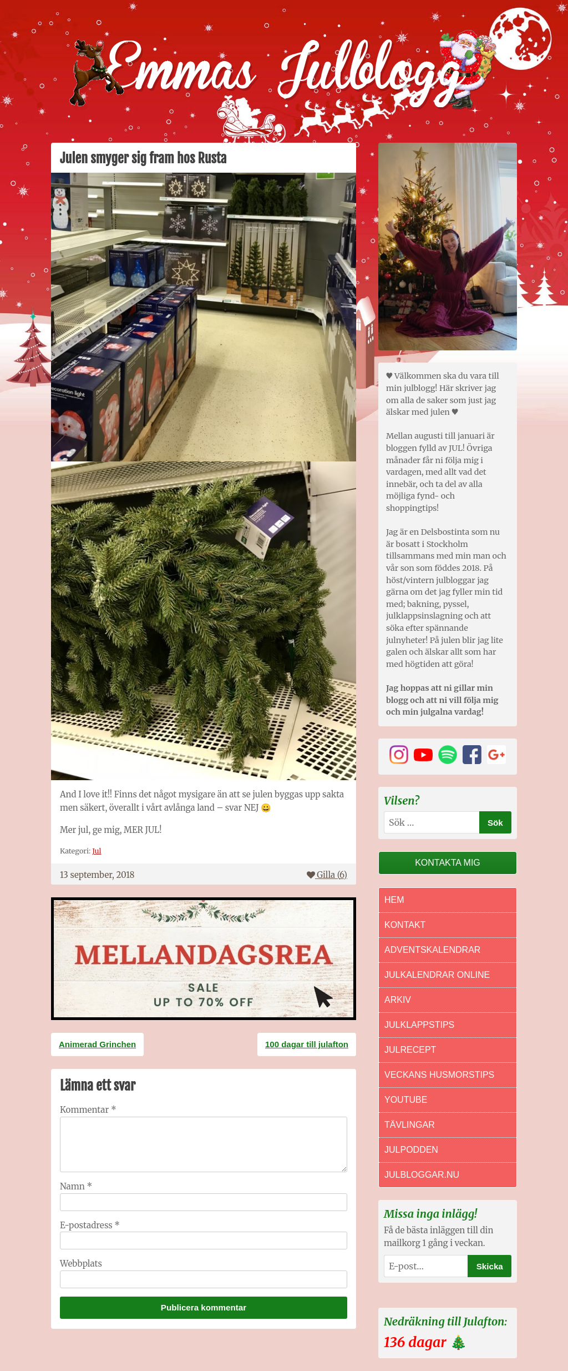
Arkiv (397, 1000)
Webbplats (81, 1263)
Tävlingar (409, 1124)
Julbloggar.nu (421, 1174)
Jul (96, 850)
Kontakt (404, 925)
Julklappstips (419, 1024)
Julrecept (410, 1049)
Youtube (405, 1099)
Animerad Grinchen (97, 1044)
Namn (76, 1186)
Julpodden (411, 1149)
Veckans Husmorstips (439, 1074)
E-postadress (90, 1225)
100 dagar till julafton (306, 1044)
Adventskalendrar (432, 950)
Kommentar (88, 1109)
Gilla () (327, 875)
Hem (394, 900)
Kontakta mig (447, 862)
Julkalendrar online (437, 975)
